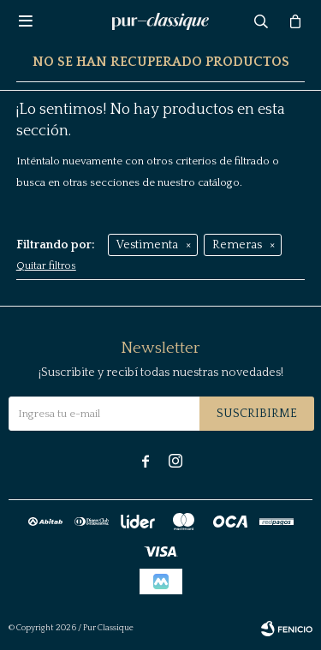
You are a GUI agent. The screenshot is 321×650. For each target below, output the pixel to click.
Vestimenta (147, 245)
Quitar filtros (46, 265)
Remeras (237, 245)
